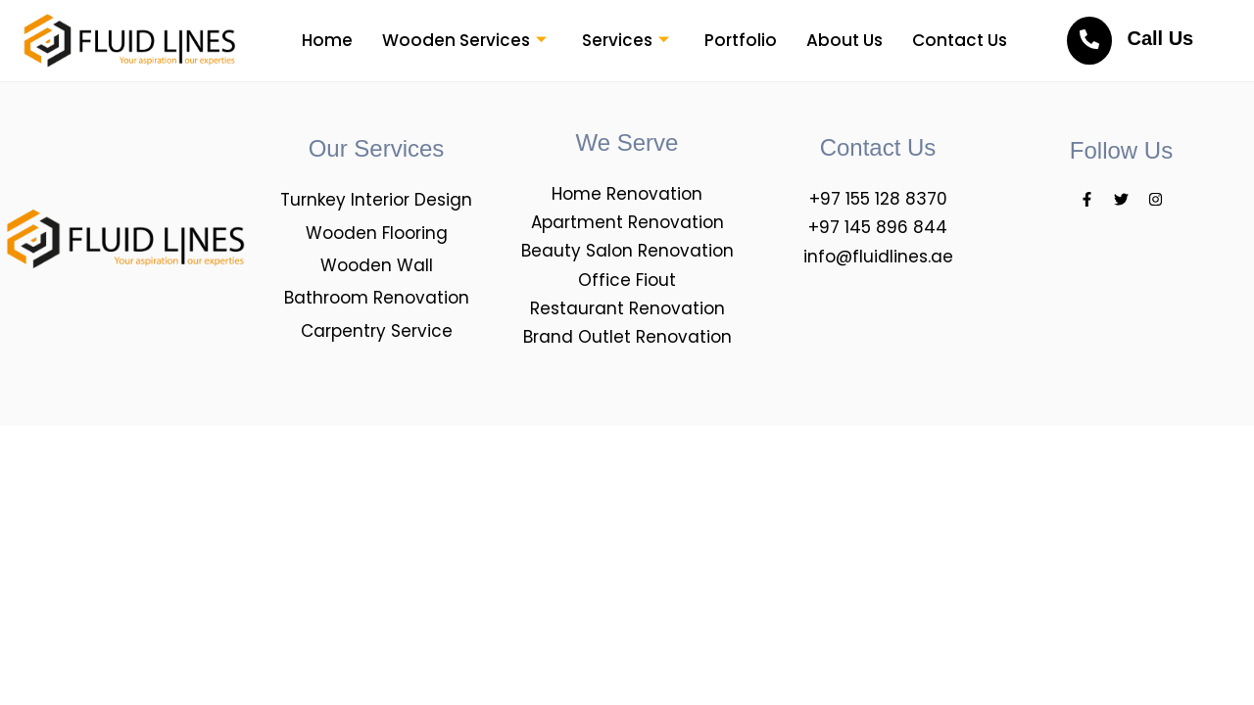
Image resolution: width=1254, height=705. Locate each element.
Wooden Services (464, 40)
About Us (844, 40)
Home (327, 40)
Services (625, 40)
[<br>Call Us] (1089, 41)
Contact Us (959, 40)
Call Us (1160, 38)
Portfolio (740, 40)
